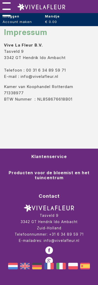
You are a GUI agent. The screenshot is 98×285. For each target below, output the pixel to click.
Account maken (17, 22)
